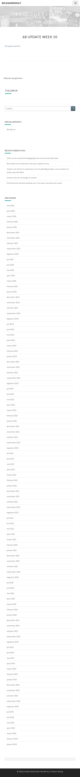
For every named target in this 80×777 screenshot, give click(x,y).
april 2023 (11, 405)
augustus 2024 (13, 318)
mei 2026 (10, 205)
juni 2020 (10, 588)
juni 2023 (10, 394)
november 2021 (13, 496)
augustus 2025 (13, 254)
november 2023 (13, 367)
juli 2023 (10, 388)
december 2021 (13, 491)
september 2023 (13, 378)
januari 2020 (12, 615)
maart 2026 (11, 216)
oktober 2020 (12, 566)
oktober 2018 (12, 695)
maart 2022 (11, 475)
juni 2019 (10, 652)
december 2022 (13, 426)
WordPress (45, 771)
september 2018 (13, 701)
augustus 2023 (13, 383)
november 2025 (13, 238)
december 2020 (13, 555)
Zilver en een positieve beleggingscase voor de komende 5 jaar (32, 158)
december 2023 (13, 361)
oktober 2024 (12, 308)
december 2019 (13, 620)
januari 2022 (12, 485)
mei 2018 (10, 722)
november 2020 (13, 561)
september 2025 (13, 248)
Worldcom (11, 129)
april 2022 (11, 469)
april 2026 (11, 211)
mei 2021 (10, 528)
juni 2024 (10, 329)
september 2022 (13, 442)
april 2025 (11, 275)
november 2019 (13, 625)
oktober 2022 (12, 437)
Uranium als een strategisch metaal (22, 177)
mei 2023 (10, 399)
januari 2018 (12, 744)
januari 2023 (12, 421)
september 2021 (13, 507)
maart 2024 (11, 345)
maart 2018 (11, 733)
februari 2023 (12, 415)
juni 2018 (10, 717)
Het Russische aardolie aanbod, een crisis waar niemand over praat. (34, 183)
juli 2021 (10, 518)
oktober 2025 (12, 243)
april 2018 (11, 728)
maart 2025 (11, 281)
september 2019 (13, 636)
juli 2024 (10, 324)
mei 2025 (10, 270)
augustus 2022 (13, 448)
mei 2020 (10, 593)
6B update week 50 (12, 46)
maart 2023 (11, 410)
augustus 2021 (13, 512)
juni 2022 (10, 458)
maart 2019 (11, 669)
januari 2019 (12, 679)
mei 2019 (10, 658)
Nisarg (60, 771)
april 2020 (11, 598)
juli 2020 (10, 582)
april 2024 (11, 340)
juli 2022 (10, 453)
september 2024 (13, 313)
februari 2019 (12, 674)
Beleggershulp (11, 3)
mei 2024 (10, 335)
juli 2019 (10, 647)
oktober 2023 (12, 372)
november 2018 (13, 690)
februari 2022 (12, 480)
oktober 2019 (12, 631)
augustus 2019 (13, 642)
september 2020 (13, 572)
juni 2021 (10, 523)
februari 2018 (12, 739)
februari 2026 (12, 221)
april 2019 (11, 663)
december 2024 (13, 297)
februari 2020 (12, 609)
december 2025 (13, 232)
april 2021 (11, 534)
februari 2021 (12, 545)
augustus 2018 (13, 706)
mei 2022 (10, 464)
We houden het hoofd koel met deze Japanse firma (28, 163)
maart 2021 (11, 539)
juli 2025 (10, 259)
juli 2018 (10, 712)
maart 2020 (11, 604)
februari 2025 (12, 286)
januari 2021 (12, 550)
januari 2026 (12, 227)
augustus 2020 (13, 577)
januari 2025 (12, 291)
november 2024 (13, 302)
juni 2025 (10, 265)
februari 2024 (12, 351)
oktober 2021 (12, 502)
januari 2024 (12, 356)
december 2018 (13, 685)
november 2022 (13, 432)
